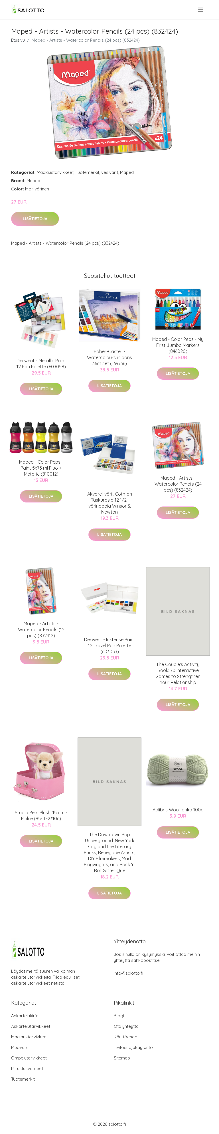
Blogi (119, 1015)
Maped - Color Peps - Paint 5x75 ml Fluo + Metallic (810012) (41, 468)
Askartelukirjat (25, 1015)
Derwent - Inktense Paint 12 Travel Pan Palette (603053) (109, 645)
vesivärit (109, 172)
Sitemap (122, 1058)
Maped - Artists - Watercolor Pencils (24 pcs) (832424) (178, 484)
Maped (127, 172)
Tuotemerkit (87, 172)
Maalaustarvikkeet (55, 172)
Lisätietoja (35, 218)
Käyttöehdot (126, 1037)
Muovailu (20, 1047)
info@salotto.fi (128, 973)
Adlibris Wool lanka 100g (178, 810)
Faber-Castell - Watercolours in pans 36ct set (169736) (109, 357)
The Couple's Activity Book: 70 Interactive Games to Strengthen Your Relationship (177, 673)
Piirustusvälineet (27, 1068)
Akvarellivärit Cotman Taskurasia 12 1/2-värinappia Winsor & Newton (109, 503)
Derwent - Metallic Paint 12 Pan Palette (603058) (41, 363)
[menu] (201, 9)
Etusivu (18, 40)
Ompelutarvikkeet (29, 1058)
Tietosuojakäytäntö (133, 1047)
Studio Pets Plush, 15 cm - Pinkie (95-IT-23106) (41, 815)
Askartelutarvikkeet (30, 1026)
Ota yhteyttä (126, 1026)
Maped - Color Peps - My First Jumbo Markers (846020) (178, 345)
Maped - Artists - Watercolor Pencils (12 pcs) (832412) (41, 629)
